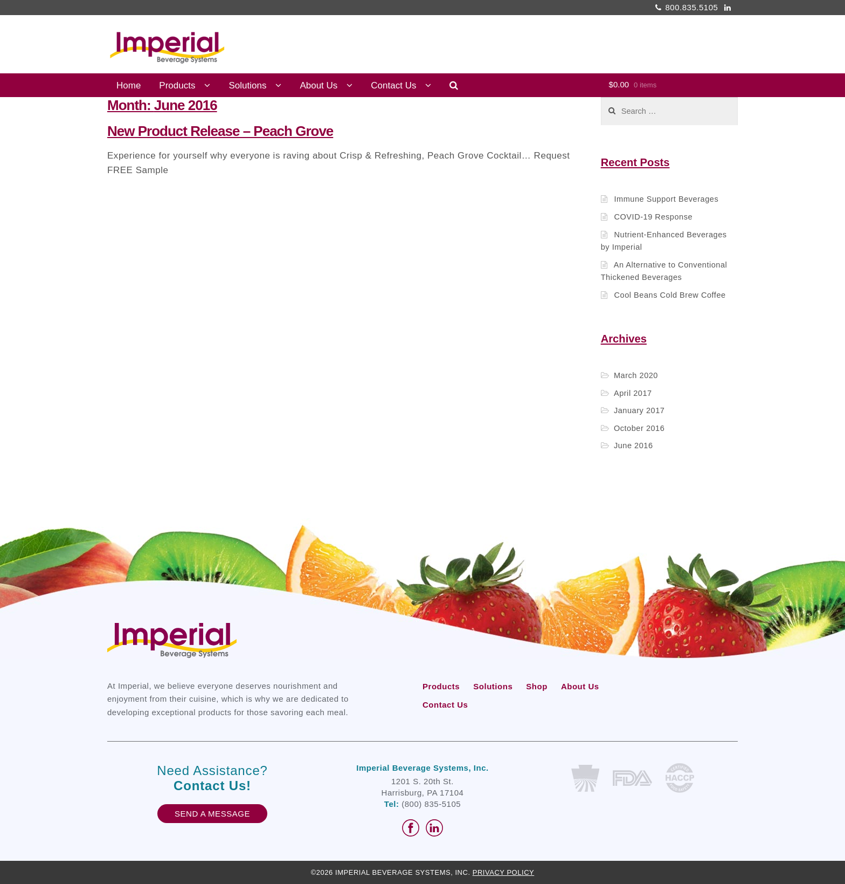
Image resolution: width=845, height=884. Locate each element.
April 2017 (633, 393)
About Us (318, 85)
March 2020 (636, 375)
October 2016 (639, 428)
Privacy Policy (504, 872)
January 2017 (639, 410)
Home (128, 85)
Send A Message (212, 813)
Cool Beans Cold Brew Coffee (669, 295)
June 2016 (633, 445)
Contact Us (393, 85)
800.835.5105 (685, 7)
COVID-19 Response (653, 217)
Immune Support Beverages (666, 199)
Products (177, 85)
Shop (537, 686)
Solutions (247, 85)
